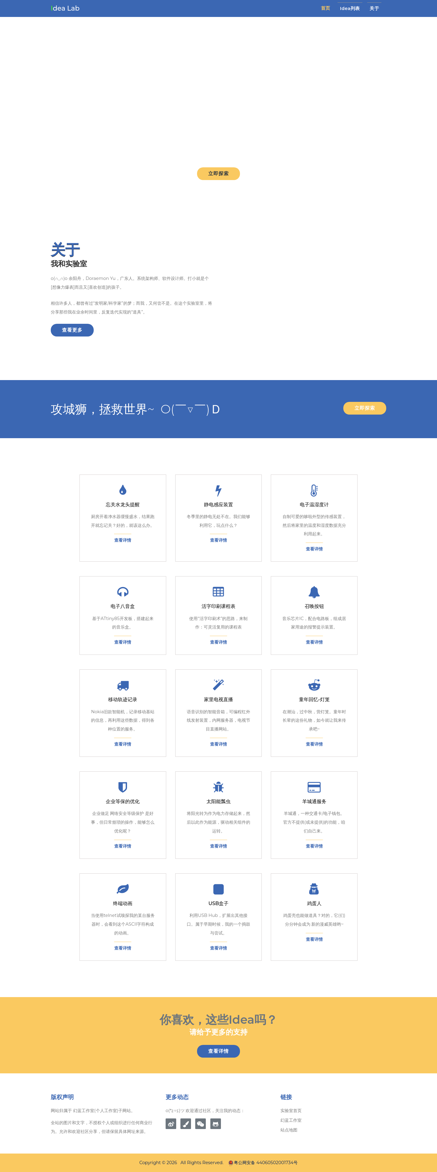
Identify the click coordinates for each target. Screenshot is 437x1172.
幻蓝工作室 (291, 1120)
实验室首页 (291, 1110)
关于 (374, 8)
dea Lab (65, 8)
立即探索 (218, 173)
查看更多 (72, 330)
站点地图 (288, 1130)
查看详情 (218, 1051)
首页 (325, 8)
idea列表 (350, 8)
